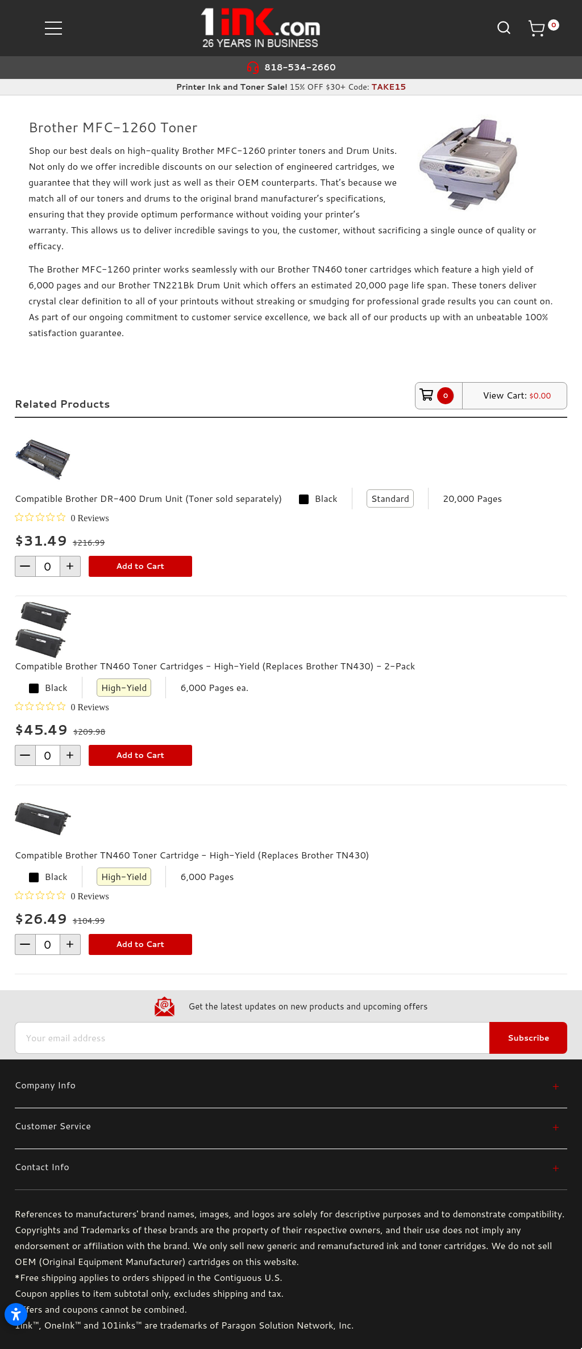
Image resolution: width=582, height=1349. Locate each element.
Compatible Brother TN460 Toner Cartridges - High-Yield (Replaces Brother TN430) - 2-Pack (215, 665)
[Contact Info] (287, 1166)
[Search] (502, 27)
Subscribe (528, 1038)
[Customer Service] (287, 1125)
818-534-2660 (300, 67)
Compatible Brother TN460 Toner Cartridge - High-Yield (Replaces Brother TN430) (192, 854)
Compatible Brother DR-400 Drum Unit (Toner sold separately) (148, 498)
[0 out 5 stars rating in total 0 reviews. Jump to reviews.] (62, 517)
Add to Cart (140, 566)
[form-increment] (47, 566)
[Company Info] (287, 1084)
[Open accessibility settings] (16, 1314)
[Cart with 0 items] (543, 28)
